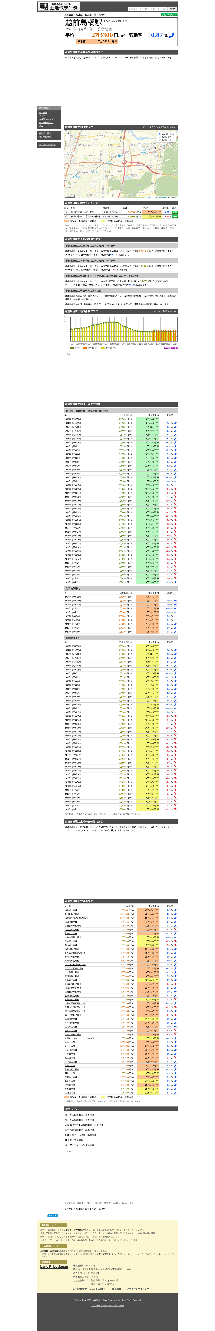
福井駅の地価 (71, 910)
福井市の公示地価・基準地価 (79, 1114)
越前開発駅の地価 (73, 988)
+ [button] (68, 133)
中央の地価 (70, 1042)
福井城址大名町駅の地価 (76, 918)
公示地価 (67, 1230)
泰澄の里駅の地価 (73, 1034)
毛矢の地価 (70, 1058)
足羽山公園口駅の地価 (75, 1007)
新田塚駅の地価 (72, 976)
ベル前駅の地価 (72, 1023)
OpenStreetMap (162, 197)
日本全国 (68, 14)
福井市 (88, 14)
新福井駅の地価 (72, 914)
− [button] (68, 138)
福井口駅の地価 (72, 949)
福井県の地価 (45, 133)
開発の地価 (70, 1073)
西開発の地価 (71, 1077)
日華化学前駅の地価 (74, 968)
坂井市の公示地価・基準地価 (79, 1120)
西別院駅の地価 (72, 957)
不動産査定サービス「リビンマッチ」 (115, 1254)
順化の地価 (70, 1081)
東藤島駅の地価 (72, 999)
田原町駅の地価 (72, 961)
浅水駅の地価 (71, 1031)
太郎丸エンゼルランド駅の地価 (79, 1038)
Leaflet (150, 197)
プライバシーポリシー (138, 1289)
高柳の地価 (70, 1066)
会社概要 (116, 1289)
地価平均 (43, 112)
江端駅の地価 (71, 1027)
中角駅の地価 (71, 980)
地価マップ (44, 116)
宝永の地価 (70, 1085)
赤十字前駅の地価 (73, 1015)
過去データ (44, 126)
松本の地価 (70, 1054)
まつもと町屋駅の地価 (75, 953)
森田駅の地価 (71, 922)
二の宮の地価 (71, 1062)
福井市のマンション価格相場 (79, 1145)
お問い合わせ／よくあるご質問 (89, 1289)
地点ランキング (46, 119)
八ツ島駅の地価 (72, 972)
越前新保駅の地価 (73, 992)
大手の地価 (70, 1046)
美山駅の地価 (71, 945)
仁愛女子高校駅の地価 (75, 1003)
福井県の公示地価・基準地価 (79, 1130)
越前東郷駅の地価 (73, 937)
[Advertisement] (49, 58)
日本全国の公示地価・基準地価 (80, 1135)
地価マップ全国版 (47, 144)
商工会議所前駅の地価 (75, 1011)
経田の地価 (70, 1093)
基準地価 (77, 1230)
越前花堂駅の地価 (73, 926)
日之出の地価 (71, 1050)
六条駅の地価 (71, 933)
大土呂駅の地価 (72, 930)
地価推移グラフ (46, 122)
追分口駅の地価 (72, 996)
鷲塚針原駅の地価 (73, 984)
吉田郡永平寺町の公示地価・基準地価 (84, 1125)
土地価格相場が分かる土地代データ (107, 1305)
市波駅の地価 (71, 941)
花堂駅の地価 (71, 1019)
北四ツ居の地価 (72, 1069)
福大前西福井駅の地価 (75, 965)
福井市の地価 (45, 137)
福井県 (79, 14)
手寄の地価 (70, 1089)
